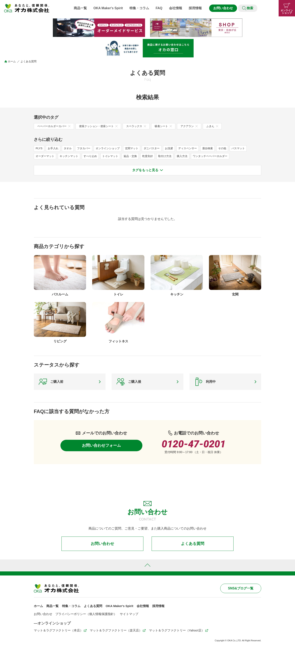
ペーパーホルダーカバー (55, 126)
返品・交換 (136, 156)
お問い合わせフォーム (101, 447)
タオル (69, 148)
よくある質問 (192, 545)
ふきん (220, 126)
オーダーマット (46, 156)
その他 (232, 148)
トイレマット (114, 156)
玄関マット (137, 148)
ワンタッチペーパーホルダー (220, 156)
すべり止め (93, 156)
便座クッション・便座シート (102, 126)
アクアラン (197, 126)
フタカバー (86, 148)
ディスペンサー (196, 148)
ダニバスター (158, 148)
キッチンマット (71, 156)
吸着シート (170, 126)
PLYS (39, 148)
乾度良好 (154, 156)
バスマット (249, 148)
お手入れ (54, 148)
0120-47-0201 (194, 445)
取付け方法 (172, 156)
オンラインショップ (111, 148)
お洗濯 (176, 148)
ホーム (12, 61)
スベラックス (141, 126)
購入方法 (190, 156)
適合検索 (217, 148)
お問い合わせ (223, 8)
